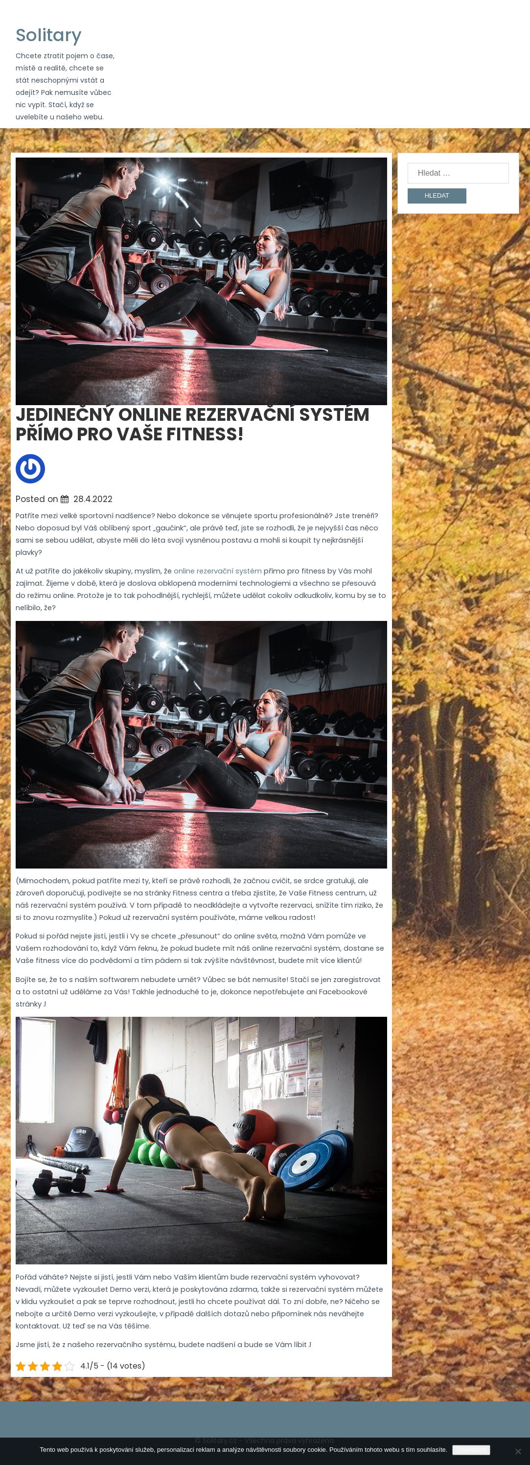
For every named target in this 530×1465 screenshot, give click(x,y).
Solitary (49, 35)
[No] (518, 1451)
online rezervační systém (218, 571)
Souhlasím (471, 1449)
